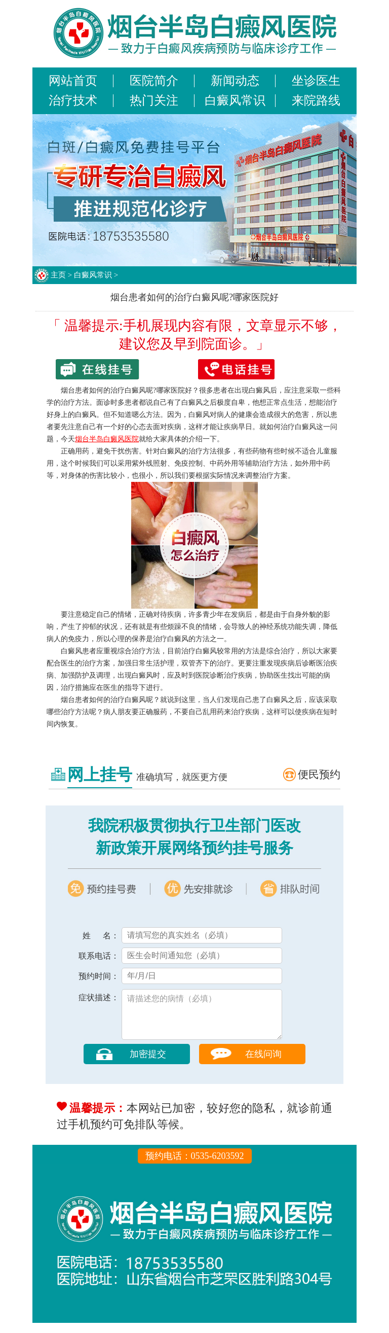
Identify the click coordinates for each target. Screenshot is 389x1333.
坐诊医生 (316, 80)
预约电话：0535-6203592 (194, 1166)
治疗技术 (73, 100)
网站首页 (73, 80)
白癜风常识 (235, 100)
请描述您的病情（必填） (202, 1019)
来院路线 (316, 100)
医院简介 (154, 80)
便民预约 (319, 774)
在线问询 (263, 1064)
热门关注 (154, 100)
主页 (58, 275)
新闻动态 (235, 80)
